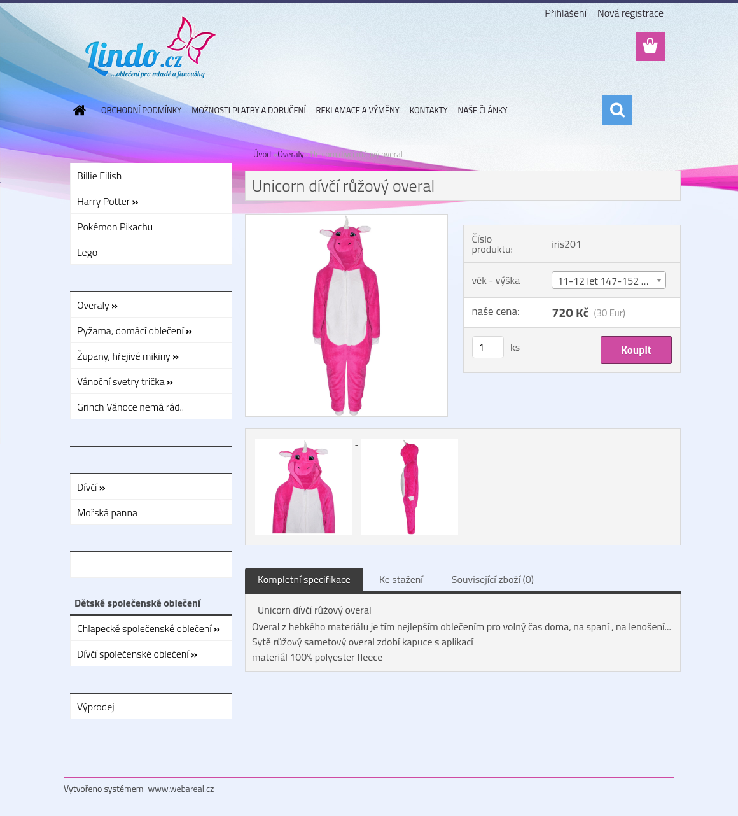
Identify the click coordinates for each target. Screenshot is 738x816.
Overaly (290, 154)
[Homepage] (77, 110)
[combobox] (608, 280)
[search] (617, 110)
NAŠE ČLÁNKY (483, 110)
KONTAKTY (429, 110)
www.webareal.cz (181, 788)
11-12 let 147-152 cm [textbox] (605, 280)
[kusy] (488, 347)
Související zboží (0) (493, 579)
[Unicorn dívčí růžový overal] (346, 219)
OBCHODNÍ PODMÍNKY (141, 110)
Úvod (262, 154)
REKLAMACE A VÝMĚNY (358, 110)
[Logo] (151, 47)
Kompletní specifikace (304, 579)
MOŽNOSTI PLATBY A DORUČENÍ (248, 110)
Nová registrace (630, 12)
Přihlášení (566, 12)
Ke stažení (401, 579)
